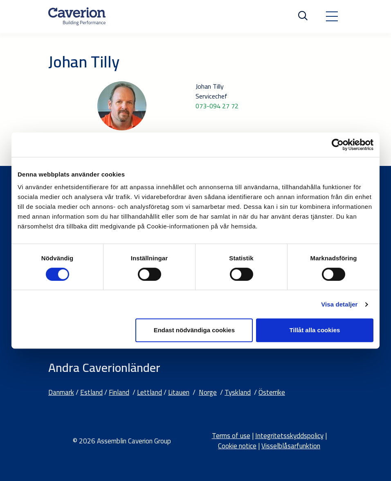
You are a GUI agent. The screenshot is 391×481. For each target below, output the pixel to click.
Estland (91, 392)
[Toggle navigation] (332, 16)
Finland (119, 392)
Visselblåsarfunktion (290, 445)
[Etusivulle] (77, 16)
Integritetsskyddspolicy (289, 435)
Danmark (61, 392)
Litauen (178, 392)
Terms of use (231, 435)
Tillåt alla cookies (314, 330)
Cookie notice (237, 445)
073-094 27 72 (217, 106)
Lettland (149, 392)
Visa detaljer (339, 304)
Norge (208, 392)
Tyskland (238, 392)
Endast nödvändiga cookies (194, 330)
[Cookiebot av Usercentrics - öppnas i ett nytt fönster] (337, 145)
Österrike (271, 392)
